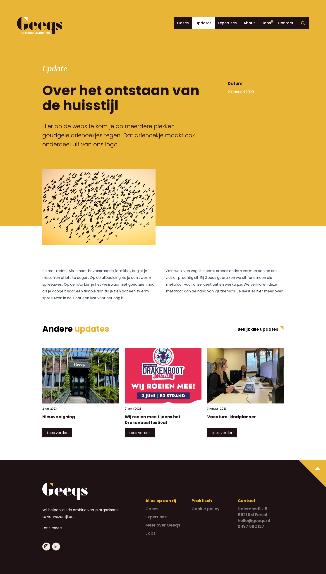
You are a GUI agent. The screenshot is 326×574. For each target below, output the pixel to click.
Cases (183, 23)
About (249, 23)
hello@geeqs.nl (254, 520)
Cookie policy (206, 509)
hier (259, 291)
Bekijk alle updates (257, 329)
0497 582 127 (251, 526)
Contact (285, 23)
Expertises (227, 23)
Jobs (266, 23)
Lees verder (57, 432)
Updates (203, 23)
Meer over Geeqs (162, 525)
